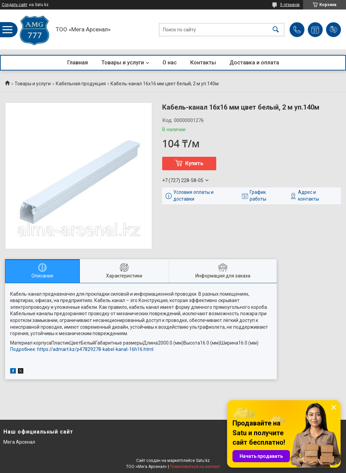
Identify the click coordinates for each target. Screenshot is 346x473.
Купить (194, 163)
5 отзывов (290, 4)
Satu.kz (203, 460)
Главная (77, 62)
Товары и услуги (122, 62)
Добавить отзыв (333, 29)
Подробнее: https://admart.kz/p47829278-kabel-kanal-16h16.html (81, 349)
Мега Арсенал (19, 442)
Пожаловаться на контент (195, 466)
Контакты (203, 62)
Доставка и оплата (254, 62)
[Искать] (276, 29)
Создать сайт (14, 4)
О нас (170, 62)
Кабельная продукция (81, 83)
